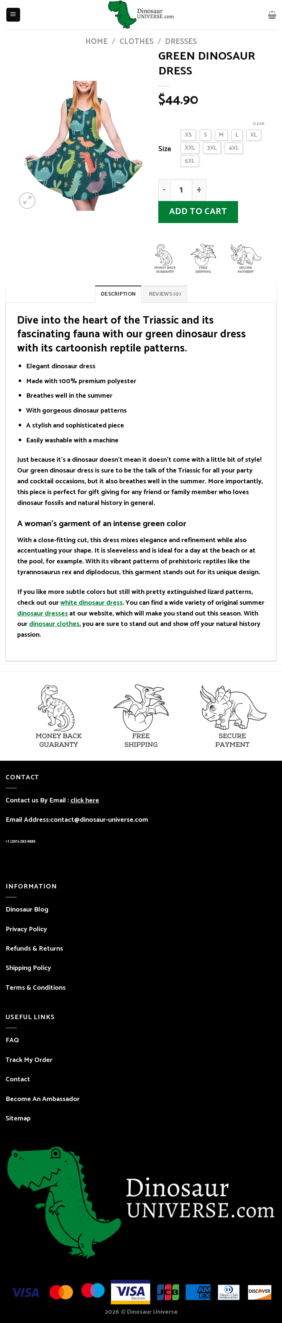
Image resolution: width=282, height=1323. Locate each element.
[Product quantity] (182, 190)
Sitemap (18, 1118)
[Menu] (13, 15)
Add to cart (198, 211)
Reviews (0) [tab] (165, 294)
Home (96, 41)
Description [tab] (118, 294)
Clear (258, 124)
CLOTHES (136, 41)
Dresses (181, 41)
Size (164, 149)
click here (84, 800)
